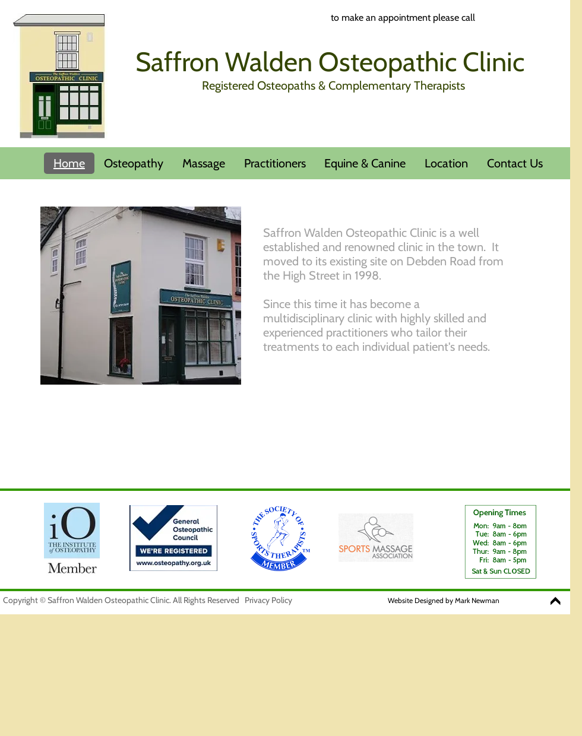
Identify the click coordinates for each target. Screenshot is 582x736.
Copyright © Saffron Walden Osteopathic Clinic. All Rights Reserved (121, 600)
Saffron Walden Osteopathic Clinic (329, 62)
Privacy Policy (268, 600)
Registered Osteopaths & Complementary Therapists (333, 85)
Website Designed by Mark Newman (443, 600)
